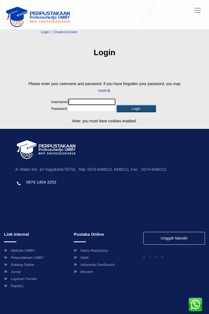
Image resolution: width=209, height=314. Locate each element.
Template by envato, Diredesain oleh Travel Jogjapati (56, 194)
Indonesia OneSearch (94, 265)
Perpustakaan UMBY (24, 258)
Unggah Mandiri (174, 238)
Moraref (83, 272)
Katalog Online (19, 265)
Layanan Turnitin (20, 279)
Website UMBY (19, 250)
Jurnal (12, 272)
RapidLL (14, 286)
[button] (136, 108)
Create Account (65, 32)
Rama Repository (91, 250)
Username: (59, 102)
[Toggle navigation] (197, 10)
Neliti (81, 258)
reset (102, 90)
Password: (59, 109)
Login (45, 32)
